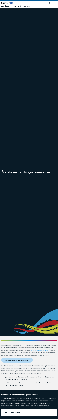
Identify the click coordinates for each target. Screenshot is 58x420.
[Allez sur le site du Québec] (7, 3)
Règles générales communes (39, 350)
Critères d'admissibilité (11, 412)
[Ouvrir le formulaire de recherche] (50, 3)
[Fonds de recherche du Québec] (15, 6)
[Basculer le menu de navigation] (55, 3)
